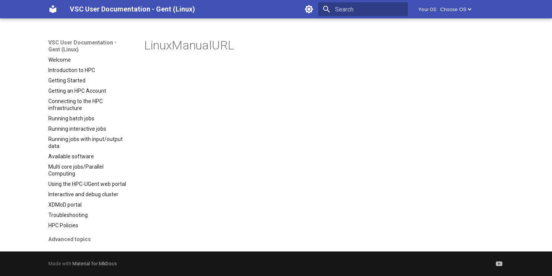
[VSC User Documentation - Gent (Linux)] (53, 9)
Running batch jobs (71, 118)
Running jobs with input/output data (85, 142)
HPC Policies (63, 225)
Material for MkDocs (94, 263)
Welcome (59, 60)
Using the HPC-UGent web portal (87, 184)
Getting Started (66, 80)
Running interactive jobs (77, 129)
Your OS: (428, 9)
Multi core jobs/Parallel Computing (76, 170)
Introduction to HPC (71, 70)
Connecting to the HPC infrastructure (75, 104)
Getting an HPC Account (77, 91)
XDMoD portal (65, 205)
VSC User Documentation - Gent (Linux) (82, 46)
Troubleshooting (68, 215)
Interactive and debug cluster (83, 194)
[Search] (363, 9)
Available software (71, 156)
